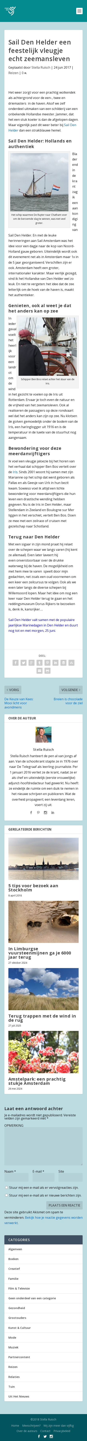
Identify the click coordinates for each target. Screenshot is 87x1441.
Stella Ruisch (41, 67)
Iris (15, 472)
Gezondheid (16, 1308)
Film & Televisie (19, 1288)
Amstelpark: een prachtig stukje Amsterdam (37, 1081)
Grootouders (17, 1318)
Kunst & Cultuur (19, 1328)
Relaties (14, 1377)
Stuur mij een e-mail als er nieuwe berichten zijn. (45, 1195)
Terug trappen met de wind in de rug (42, 1018)
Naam (10, 1171)
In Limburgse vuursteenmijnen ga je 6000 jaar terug (39, 953)
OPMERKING (13, 1125)
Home (15, 1425)
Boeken (13, 1259)
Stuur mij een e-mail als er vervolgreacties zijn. (43, 1187)
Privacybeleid (61, 1431)
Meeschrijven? (31, 1425)
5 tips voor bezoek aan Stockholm (33, 888)
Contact (45, 1431)
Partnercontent (19, 1357)
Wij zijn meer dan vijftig (59, 1425)
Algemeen (15, 1249)
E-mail (38, 1171)
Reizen (13, 73)
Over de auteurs (27, 1431)
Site (61, 1171)
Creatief (14, 1269)
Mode (12, 1337)
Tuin (11, 1387)
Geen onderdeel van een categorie (32, 1298)
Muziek (13, 1347)
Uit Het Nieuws (18, 1396)
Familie (13, 1279)
